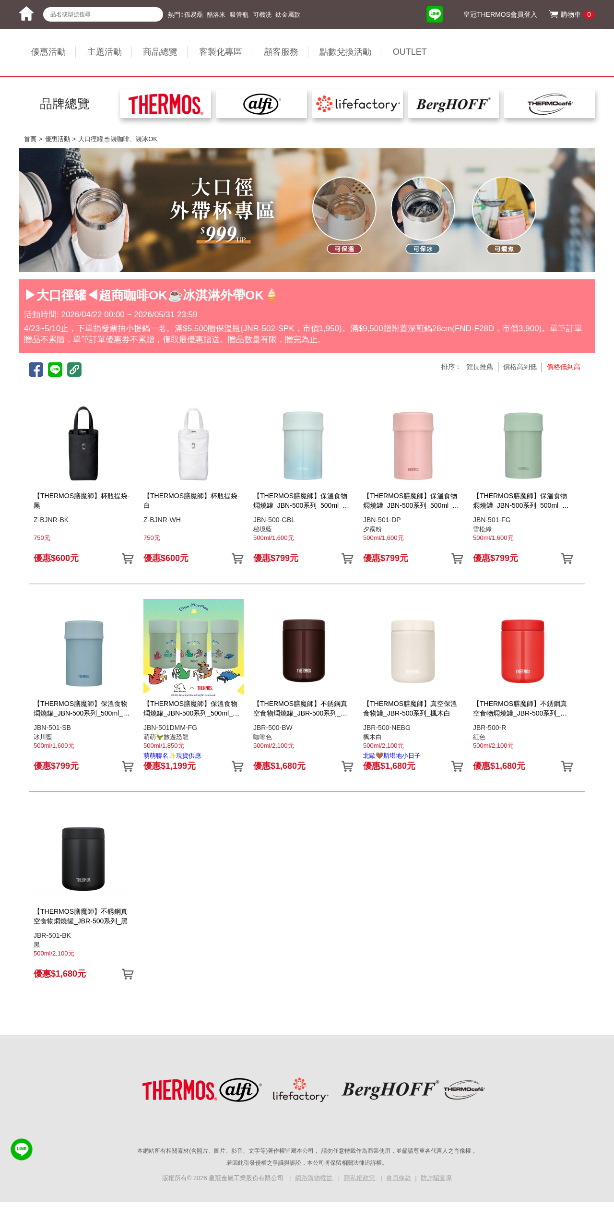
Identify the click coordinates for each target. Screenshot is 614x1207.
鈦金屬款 (287, 14)
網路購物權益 (314, 1178)
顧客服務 (281, 52)
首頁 (30, 139)
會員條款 (398, 1178)
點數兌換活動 (345, 52)
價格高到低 (520, 366)
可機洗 (262, 14)
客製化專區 (220, 52)
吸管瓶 (239, 14)
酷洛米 (216, 14)
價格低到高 (563, 366)
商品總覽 (160, 52)
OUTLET (410, 52)
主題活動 (104, 52)
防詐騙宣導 (436, 1178)
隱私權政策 (360, 1178)
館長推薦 (479, 366)
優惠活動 (48, 52)
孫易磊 (193, 14)
